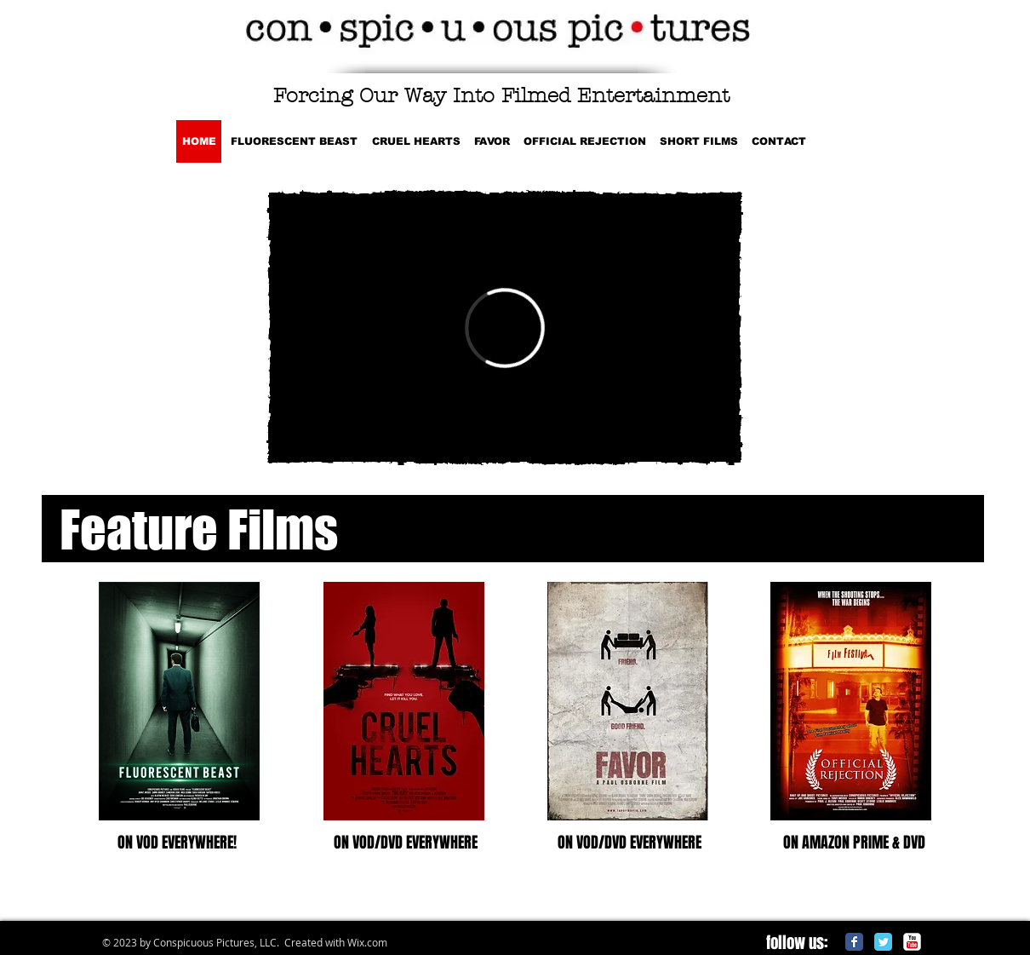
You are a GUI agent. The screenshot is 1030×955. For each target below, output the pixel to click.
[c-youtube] (912, 942)
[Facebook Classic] (854, 942)
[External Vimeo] (504, 327)
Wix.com (367, 942)
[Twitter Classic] (883, 942)
